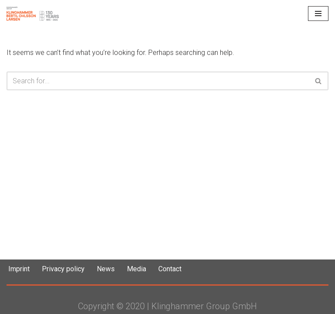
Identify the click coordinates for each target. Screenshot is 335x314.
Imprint (19, 269)
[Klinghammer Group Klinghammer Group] (33, 13)
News (106, 269)
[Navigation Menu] (318, 13)
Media (136, 269)
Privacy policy (63, 269)
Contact (169, 269)
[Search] (158, 81)
